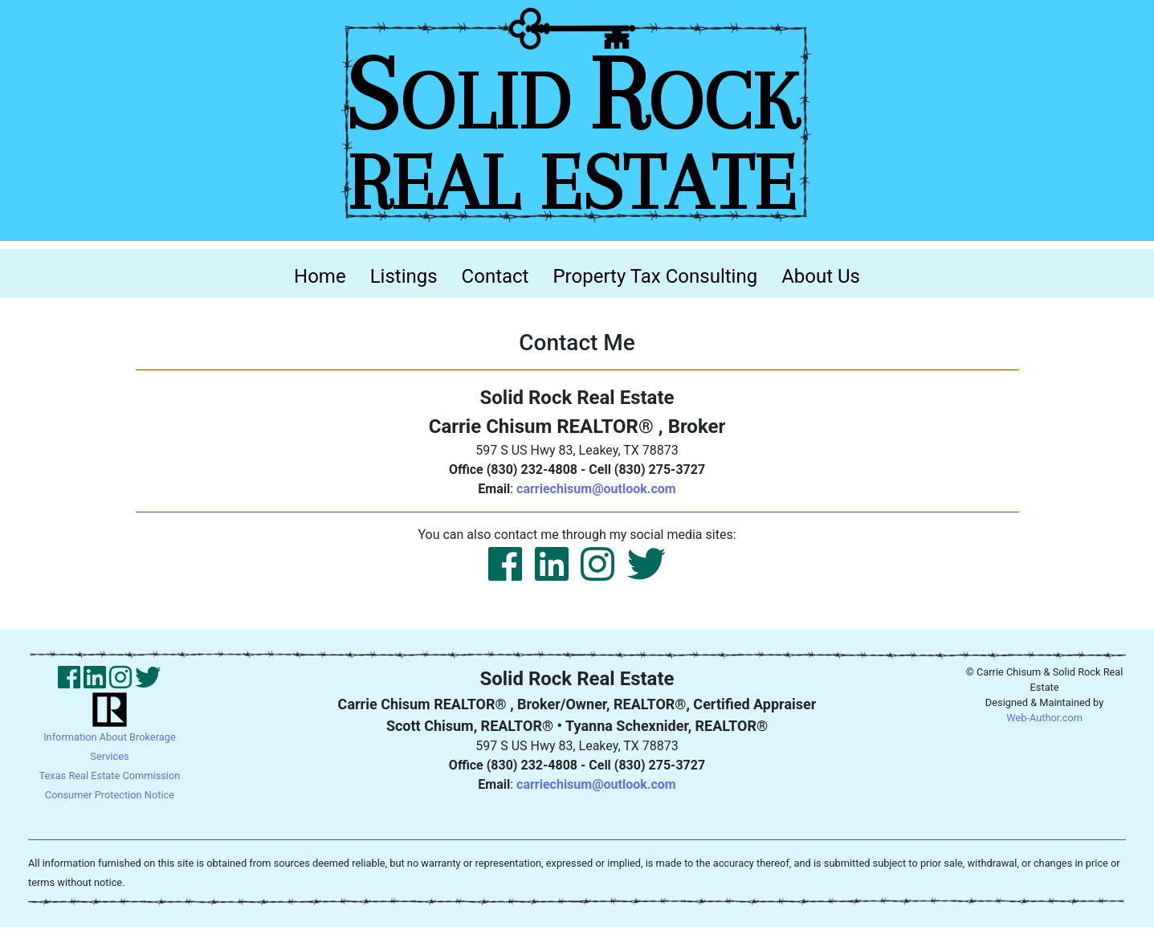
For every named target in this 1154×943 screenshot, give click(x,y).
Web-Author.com (1044, 718)
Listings (404, 276)
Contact (495, 276)
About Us (820, 276)
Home (326, 275)
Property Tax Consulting (655, 276)
